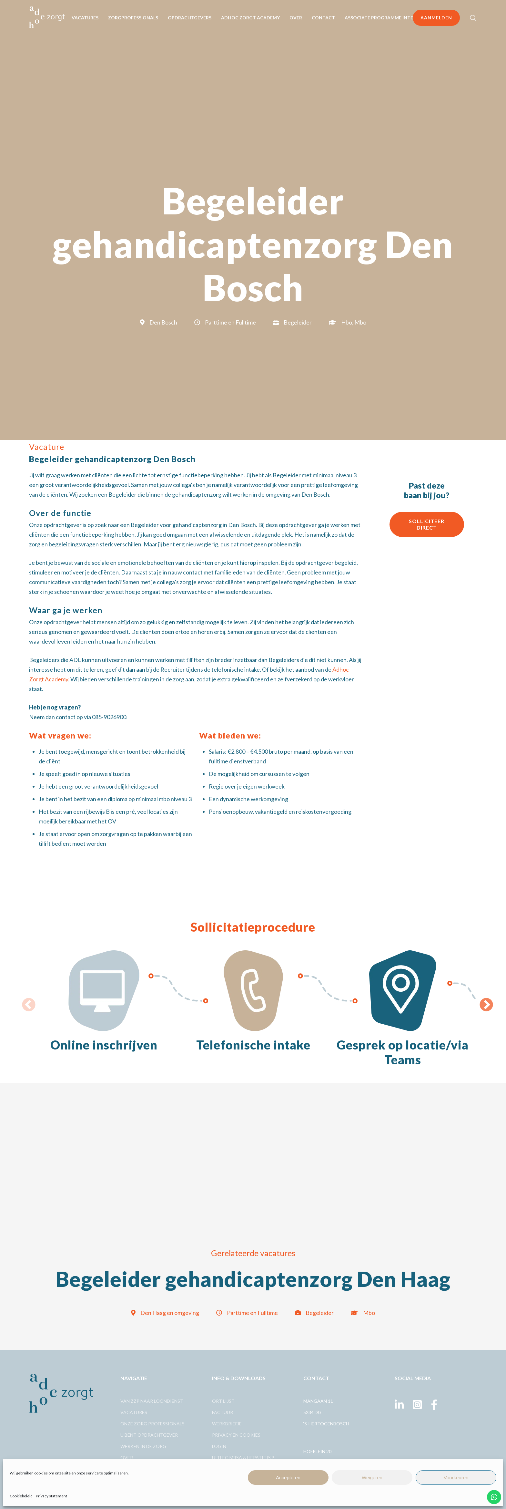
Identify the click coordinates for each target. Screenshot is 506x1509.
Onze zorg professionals (152, 1423)
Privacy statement (51, 1495)
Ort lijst (223, 1401)
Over (126, 1457)
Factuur (222, 1412)
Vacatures (133, 1412)
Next (482, 1000)
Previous (24, 1000)
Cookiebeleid (21, 1495)
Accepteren (288, 1477)
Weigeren (372, 1477)
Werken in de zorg (143, 1446)
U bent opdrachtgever (149, 1435)
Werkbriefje (227, 1423)
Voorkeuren (456, 1477)
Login (219, 1446)
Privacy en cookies (236, 1435)
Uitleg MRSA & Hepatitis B (243, 1457)
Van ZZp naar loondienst (151, 1401)
